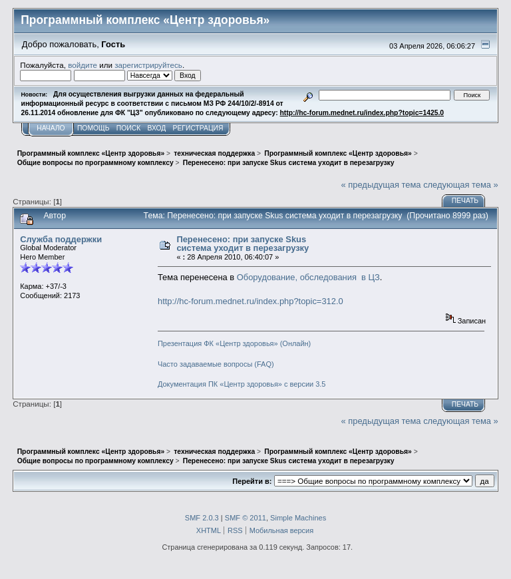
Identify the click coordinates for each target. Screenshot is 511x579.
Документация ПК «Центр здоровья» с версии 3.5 (242, 384)
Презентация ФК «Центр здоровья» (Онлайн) (234, 343)
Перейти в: (251, 481)
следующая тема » (460, 185)
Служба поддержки (61, 239)
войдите (82, 65)
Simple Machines (298, 518)
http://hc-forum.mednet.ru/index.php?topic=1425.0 (362, 112)
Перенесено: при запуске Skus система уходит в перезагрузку (242, 244)
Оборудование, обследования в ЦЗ (308, 277)
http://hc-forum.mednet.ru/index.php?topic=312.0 (250, 301)
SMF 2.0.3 (202, 518)
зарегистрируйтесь (148, 65)
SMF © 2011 (245, 518)
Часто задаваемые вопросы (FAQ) (216, 364)
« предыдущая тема (381, 185)
